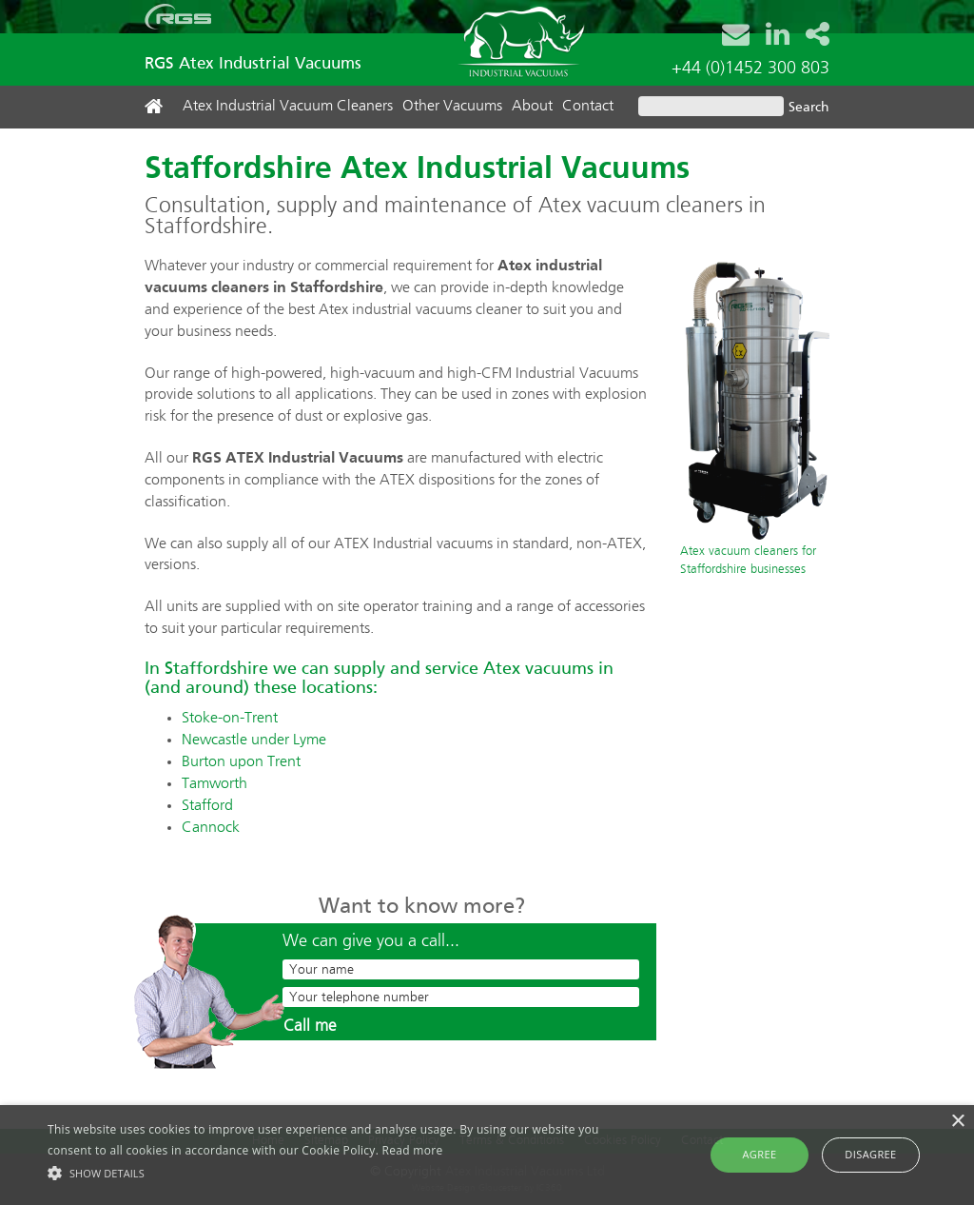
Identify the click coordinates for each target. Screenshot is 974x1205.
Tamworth (214, 784)
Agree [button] (760, 1154)
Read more (412, 1150)
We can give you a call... (370, 941)
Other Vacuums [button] (452, 106)
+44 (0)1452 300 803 (750, 68)
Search (809, 107)
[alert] (487, 1155)
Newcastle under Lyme (254, 740)
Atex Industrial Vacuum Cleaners (288, 106)
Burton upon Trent (241, 762)
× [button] (957, 1122)
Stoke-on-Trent (230, 718)
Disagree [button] (870, 1154)
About (532, 106)
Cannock (211, 828)
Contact (588, 106)
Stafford (207, 806)
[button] (333, 1172)
